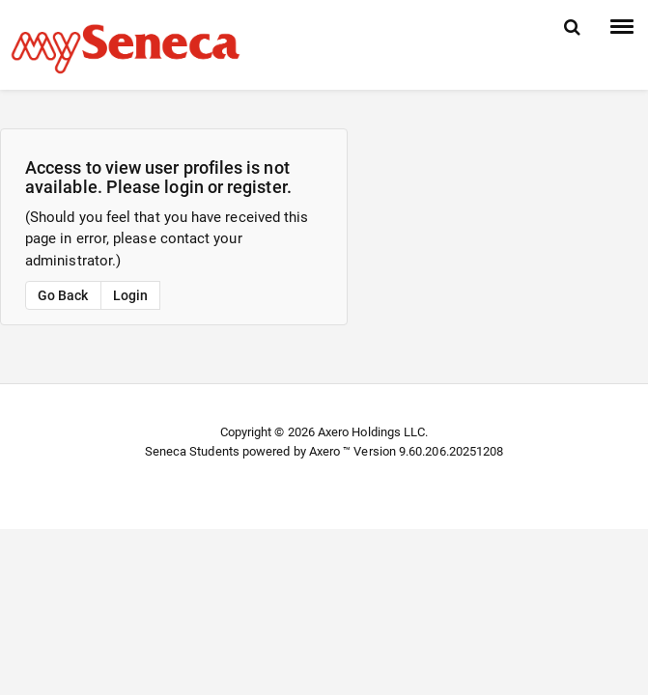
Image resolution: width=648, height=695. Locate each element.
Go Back (63, 295)
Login (130, 295)
